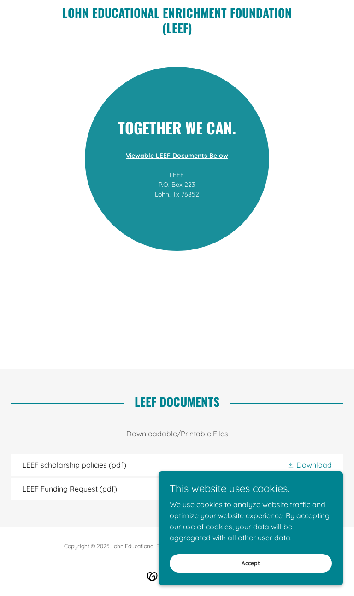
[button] (309, 465)
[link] (177, 30)
